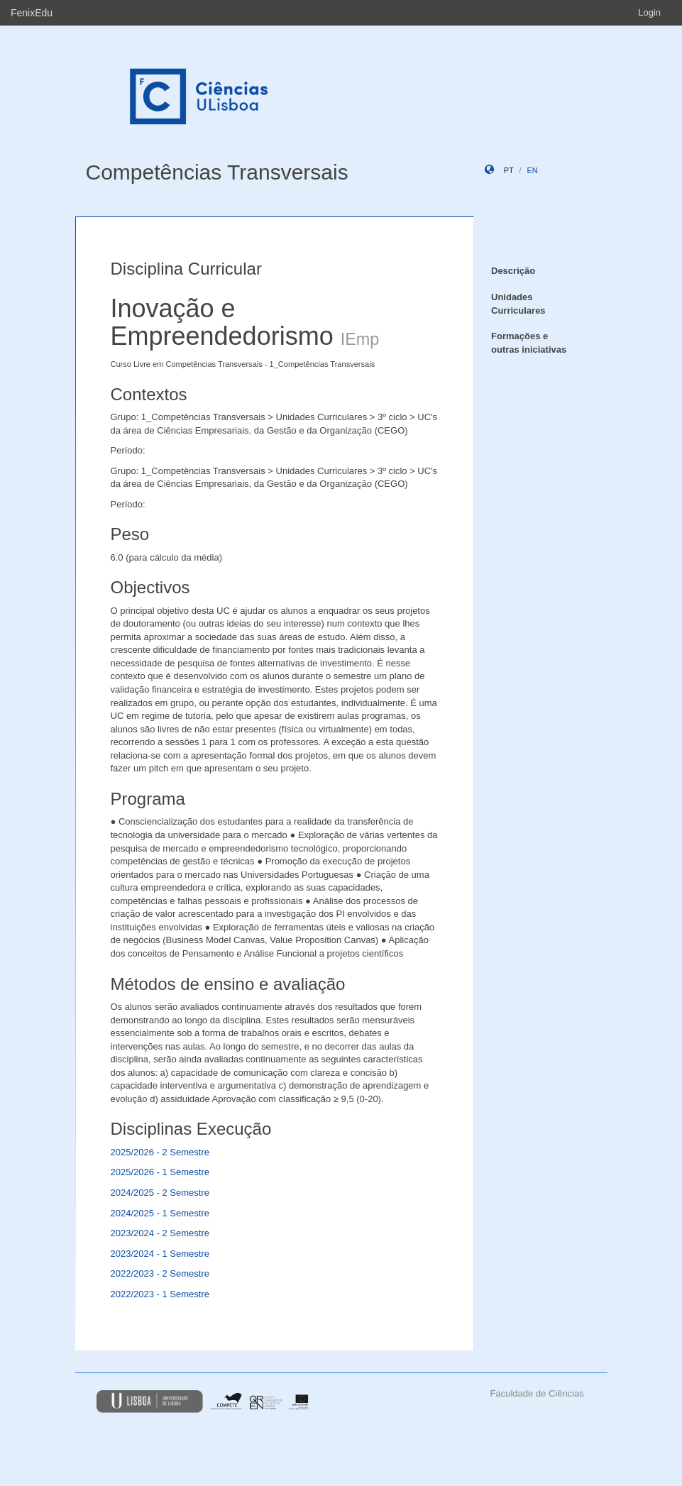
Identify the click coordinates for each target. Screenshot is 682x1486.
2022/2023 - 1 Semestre (160, 1294)
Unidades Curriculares (518, 304)
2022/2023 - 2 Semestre (160, 1273)
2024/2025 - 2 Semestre (160, 1192)
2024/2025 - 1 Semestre (160, 1213)
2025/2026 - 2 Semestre (160, 1152)
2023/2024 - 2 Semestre (160, 1233)
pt (509, 170)
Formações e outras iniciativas (528, 343)
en (532, 170)
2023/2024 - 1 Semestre (160, 1253)
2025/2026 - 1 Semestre (160, 1172)
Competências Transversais (217, 172)
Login (649, 12)
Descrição (513, 270)
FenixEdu (32, 12)
